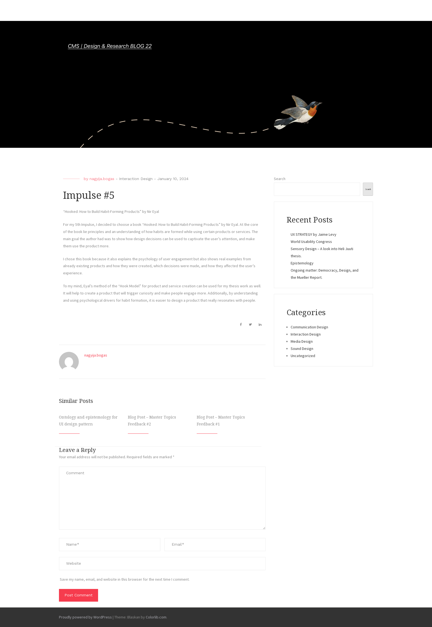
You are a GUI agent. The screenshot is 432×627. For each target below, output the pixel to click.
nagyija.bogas (102, 178)
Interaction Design (136, 178)
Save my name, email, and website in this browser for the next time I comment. (125, 579)
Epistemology (302, 263)
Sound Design (302, 348)
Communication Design (309, 327)
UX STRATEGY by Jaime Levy (313, 234)
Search (279, 178)
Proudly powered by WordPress (85, 617)
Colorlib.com (156, 617)
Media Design (302, 341)
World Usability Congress (311, 241)
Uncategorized (303, 355)
